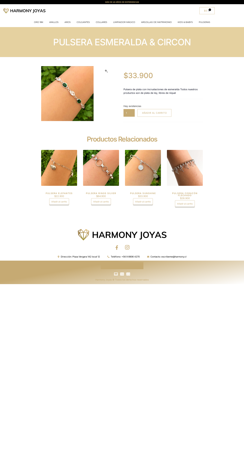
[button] (106, 71)
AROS (68, 22)
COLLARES (101, 22)
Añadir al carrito (154, 112)
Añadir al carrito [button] (59, 201)
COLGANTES (83, 22)
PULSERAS (204, 22)
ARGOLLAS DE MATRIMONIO (156, 22)
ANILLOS (54, 22)
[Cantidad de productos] (129, 113)
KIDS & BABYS (185, 22)
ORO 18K (38, 22)
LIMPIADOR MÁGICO (124, 22)
